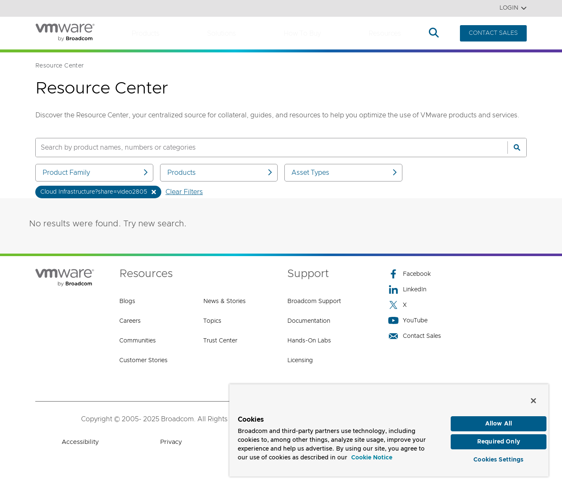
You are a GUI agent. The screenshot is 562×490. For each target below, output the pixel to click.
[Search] (517, 147)
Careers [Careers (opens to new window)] (130, 321)
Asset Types (345, 172)
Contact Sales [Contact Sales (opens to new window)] (414, 336)
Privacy (171, 442)
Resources (384, 33)
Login (513, 8)
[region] (389, 428)
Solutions (221, 33)
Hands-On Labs (309, 341)
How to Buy (302, 33)
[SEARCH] (262, 147)
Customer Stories (143, 360)
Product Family (95, 172)
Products (145, 33)
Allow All (498, 420)
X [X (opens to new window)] (397, 305)
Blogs (127, 301)
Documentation (308, 321)
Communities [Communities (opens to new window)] (137, 341)
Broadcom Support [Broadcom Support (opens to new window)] (314, 301)
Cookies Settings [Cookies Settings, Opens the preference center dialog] (498, 458)
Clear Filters (184, 192)
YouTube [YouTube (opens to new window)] (408, 320)
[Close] (533, 396)
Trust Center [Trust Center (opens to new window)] (220, 341)
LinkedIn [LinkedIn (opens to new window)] (407, 289)
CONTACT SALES (493, 33)
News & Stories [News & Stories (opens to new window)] (224, 301)
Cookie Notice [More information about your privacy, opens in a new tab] (371, 454)
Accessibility (80, 442)
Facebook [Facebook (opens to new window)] (409, 274)
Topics (212, 321)
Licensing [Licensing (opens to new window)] (300, 360)
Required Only (498, 439)
